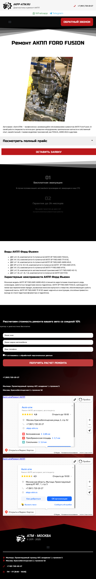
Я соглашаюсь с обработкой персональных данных (29, 355)
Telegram (56, 13)
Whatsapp (40, 13)
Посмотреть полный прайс (25, 141)
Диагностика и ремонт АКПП (26, 8)
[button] (9, 21)
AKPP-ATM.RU (21, 4)
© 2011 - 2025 (34, 539)
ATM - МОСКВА (39, 536)
